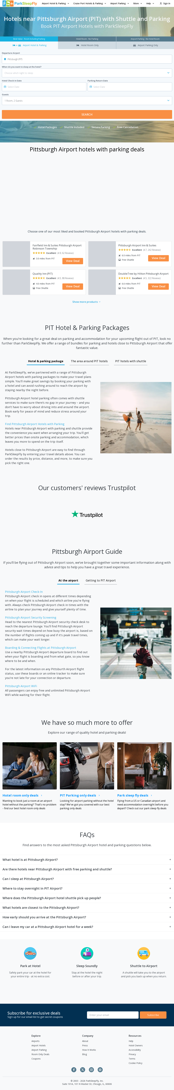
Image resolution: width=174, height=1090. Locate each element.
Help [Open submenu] (150, 3)
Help (131, 1041)
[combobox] (87, 100)
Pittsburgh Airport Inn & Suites (137, 245)
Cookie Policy (135, 1063)
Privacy (132, 1054)
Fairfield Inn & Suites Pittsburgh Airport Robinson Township (57, 247)
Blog (84, 1054)
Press (85, 1045)
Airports (36, 1041)
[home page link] (20, 3)
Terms (132, 1058)
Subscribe (153, 1015)
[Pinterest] (100, 1069)
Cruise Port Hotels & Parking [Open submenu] (90, 3)
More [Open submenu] (137, 3)
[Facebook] (73, 1069)
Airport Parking (39, 1049)
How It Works (89, 1049)
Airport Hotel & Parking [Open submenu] (56, 3)
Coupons (36, 1058)
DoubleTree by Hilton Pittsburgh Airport (143, 273)
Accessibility (135, 1049)
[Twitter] (82, 1069)
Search (87, 114)
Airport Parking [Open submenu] (119, 3)
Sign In (165, 3)
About (85, 1041)
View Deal (73, 261)
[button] (56, 3)
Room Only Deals (40, 1054)
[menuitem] (56, 3)
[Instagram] (91, 1069)
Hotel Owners (136, 1045)
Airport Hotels (39, 1045)
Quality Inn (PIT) (43, 273)
